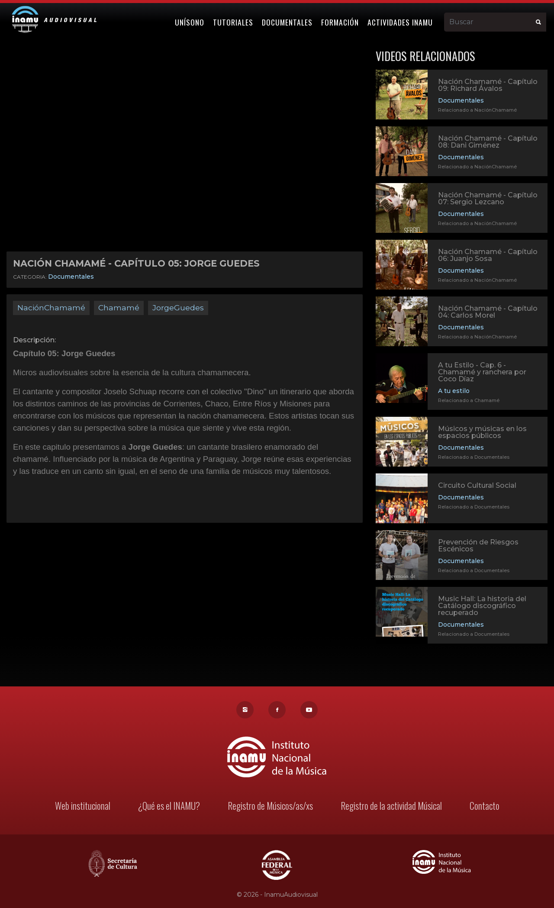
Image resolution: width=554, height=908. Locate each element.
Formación (342, 20)
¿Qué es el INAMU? (169, 807)
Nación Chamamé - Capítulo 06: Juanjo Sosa (488, 255)
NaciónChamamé (51, 307)
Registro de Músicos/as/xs (270, 807)
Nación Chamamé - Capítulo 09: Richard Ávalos (488, 85)
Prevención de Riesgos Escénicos (478, 546)
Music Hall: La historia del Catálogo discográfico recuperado (482, 607)
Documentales (289, 20)
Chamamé (118, 307)
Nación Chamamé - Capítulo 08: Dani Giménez (488, 141)
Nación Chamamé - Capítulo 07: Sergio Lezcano (488, 198)
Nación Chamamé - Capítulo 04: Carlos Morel (488, 311)
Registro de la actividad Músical (390, 807)
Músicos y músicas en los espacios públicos (482, 433)
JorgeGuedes (178, 307)
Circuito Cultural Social (477, 487)
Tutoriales (235, 20)
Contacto (481, 807)
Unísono (191, 20)
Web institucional (84, 807)
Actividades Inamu (402, 20)
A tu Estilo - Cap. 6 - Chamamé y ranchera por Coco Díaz (482, 373)
